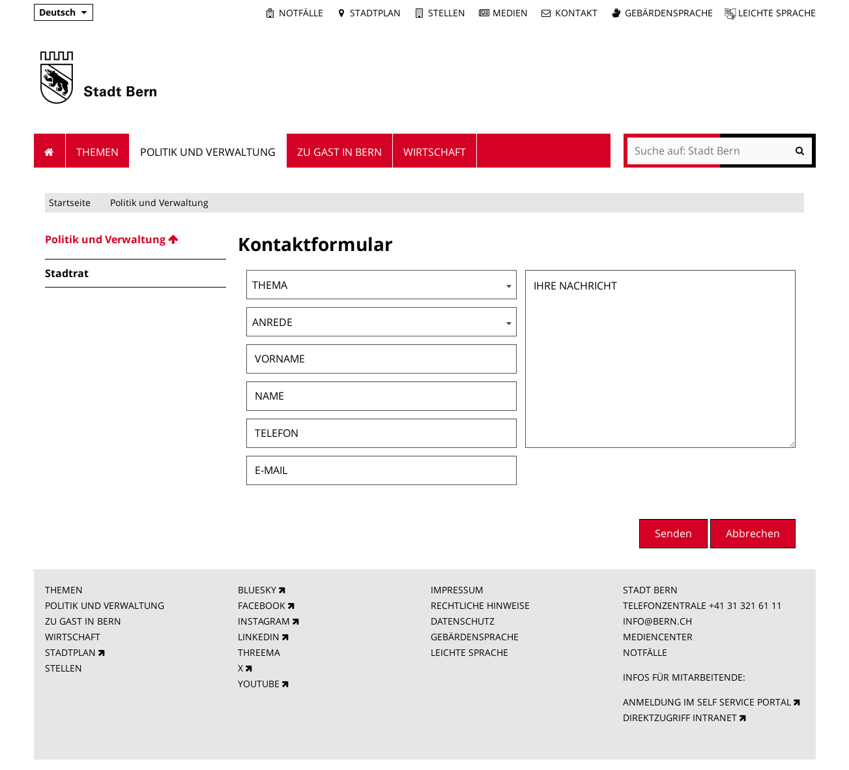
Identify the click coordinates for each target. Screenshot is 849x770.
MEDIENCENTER (658, 636)
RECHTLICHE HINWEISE (480, 605)
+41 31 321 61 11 (745, 605)
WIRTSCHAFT (72, 636)
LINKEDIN (259, 636)
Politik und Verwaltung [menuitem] (208, 152)
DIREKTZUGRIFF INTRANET (680, 717)
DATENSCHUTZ (463, 621)
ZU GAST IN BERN (83, 621)
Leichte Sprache (777, 13)
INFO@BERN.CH (657, 621)
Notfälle (301, 13)
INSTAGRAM (264, 621)
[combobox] (381, 285)
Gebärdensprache (669, 13)
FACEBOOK (261, 605)
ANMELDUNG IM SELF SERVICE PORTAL (707, 702)
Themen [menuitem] (97, 152)
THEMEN (64, 590)
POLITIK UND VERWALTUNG (104, 605)
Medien (510, 13)
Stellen (446, 13)
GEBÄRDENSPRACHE (475, 636)
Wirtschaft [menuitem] (434, 152)
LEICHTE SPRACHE (469, 652)
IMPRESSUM (457, 590)
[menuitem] (135, 239)
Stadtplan (375, 13)
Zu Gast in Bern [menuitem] (339, 152)
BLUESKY (257, 590)
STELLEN (63, 668)
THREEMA (259, 652)
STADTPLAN (70, 652)
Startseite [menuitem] (50, 151)
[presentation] (696, 481)
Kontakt (576, 13)
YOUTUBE (259, 683)
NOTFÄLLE (645, 652)
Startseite (70, 202)
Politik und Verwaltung (159, 202)
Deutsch (57, 12)
